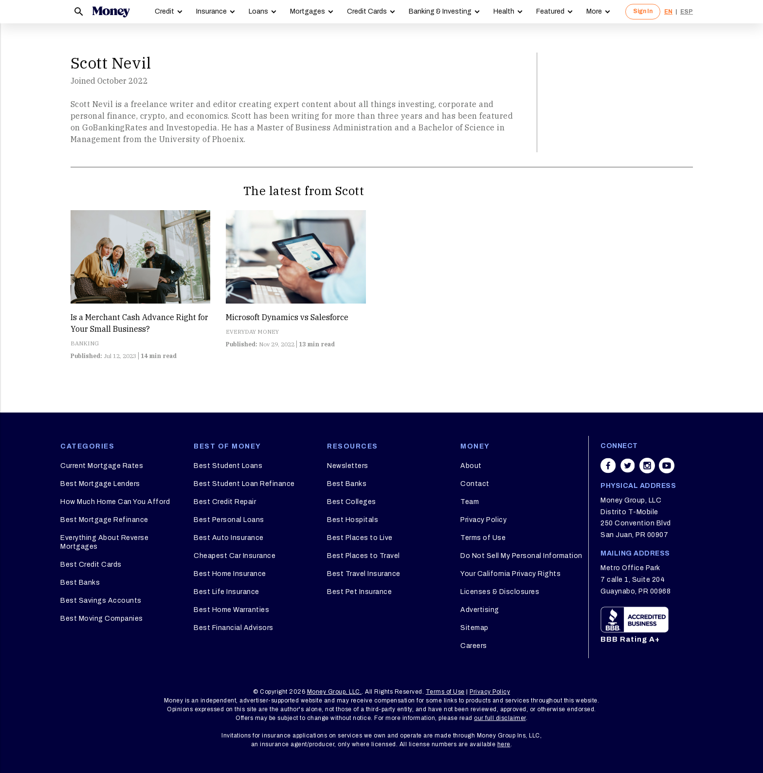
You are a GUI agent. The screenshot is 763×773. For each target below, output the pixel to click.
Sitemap (474, 627)
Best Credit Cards (91, 564)
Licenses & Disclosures (499, 591)
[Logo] (111, 11)
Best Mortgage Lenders (100, 483)
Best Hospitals (352, 519)
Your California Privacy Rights (510, 573)
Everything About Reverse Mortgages (104, 542)
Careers (473, 645)
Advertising (479, 609)
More (594, 11)
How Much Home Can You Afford (115, 501)
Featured (550, 11)
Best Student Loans (228, 465)
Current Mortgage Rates (101, 465)
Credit (164, 11)
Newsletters (347, 465)
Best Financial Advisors (233, 627)
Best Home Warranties (231, 609)
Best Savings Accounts (101, 600)
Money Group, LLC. (334, 691)
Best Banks (80, 582)
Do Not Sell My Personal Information (521, 555)
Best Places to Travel (363, 555)
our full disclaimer (500, 718)
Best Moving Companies (101, 618)
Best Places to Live (360, 537)
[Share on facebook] (608, 465)
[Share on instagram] (647, 465)
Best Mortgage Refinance (104, 519)
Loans (258, 11)
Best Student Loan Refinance (244, 483)
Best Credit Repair (225, 501)
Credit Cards (367, 11)
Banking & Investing (440, 11)
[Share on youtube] (666, 465)
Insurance (211, 11)
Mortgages (307, 11)
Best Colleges (351, 501)
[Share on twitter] (628, 465)
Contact (475, 483)
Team (469, 501)
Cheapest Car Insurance (234, 555)
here (503, 744)
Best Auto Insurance (229, 537)
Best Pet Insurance (359, 591)
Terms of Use (483, 537)
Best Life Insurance (226, 591)
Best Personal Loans (229, 519)
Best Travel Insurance (363, 573)
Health (503, 11)
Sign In (643, 11)
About (471, 465)
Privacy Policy (483, 519)
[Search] (79, 11)
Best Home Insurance (230, 573)
